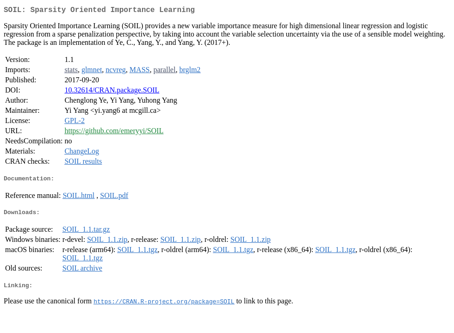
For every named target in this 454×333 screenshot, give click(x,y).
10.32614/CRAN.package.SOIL (111, 92)
